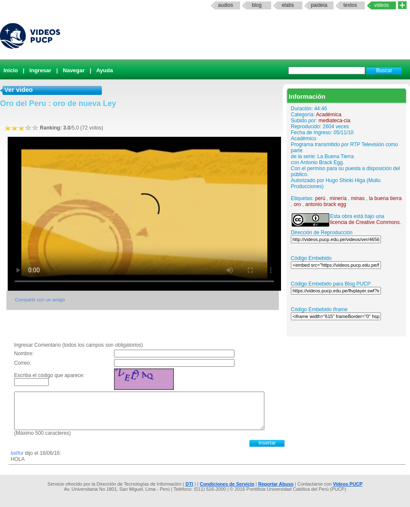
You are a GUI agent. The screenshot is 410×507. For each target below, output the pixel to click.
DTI (189, 483)
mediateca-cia (335, 121)
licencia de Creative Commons (365, 222)
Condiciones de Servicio (227, 483)
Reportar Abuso (276, 483)
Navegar (74, 70)
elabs (288, 5)
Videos (381, 5)
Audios (225, 5)
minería (338, 198)
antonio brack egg (325, 204)
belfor (17, 453)
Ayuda (104, 70)
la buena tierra (385, 198)
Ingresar (40, 70)
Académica (328, 115)
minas (358, 198)
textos (350, 5)
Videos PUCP (348, 483)
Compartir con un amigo (40, 299)
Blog (257, 5)
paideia (319, 5)
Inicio (10, 70)
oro (297, 204)
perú (320, 198)
